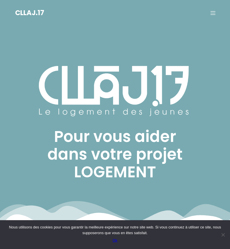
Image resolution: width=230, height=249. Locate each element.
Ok (115, 240)
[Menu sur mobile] (213, 13)
